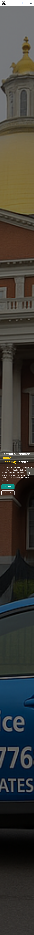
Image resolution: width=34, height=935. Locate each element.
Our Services (8, 487)
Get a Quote (8, 493)
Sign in (25, 3)
